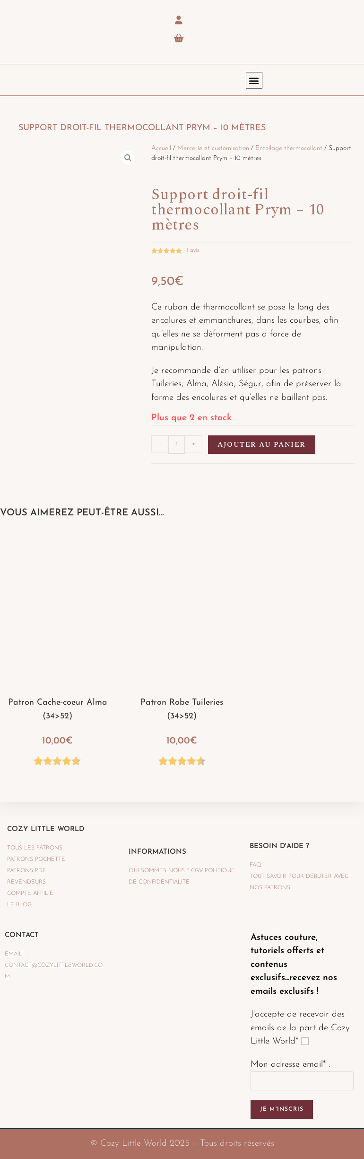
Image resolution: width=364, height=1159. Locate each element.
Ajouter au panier (261, 444)
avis (192, 250)
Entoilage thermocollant (288, 148)
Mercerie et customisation (213, 148)
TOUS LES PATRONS (34, 848)
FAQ (255, 865)
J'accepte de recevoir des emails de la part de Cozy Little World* (300, 1028)
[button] (254, 80)
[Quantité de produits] (176, 444)
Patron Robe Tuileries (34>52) (181, 709)
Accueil (161, 148)
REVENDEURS (26, 882)
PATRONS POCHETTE (36, 859)
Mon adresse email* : (290, 1064)
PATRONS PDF (26, 871)
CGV (197, 871)
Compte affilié (30, 893)
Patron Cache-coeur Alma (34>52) (57, 709)
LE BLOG (19, 905)
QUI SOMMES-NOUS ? (159, 871)
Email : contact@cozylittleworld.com (54, 965)
